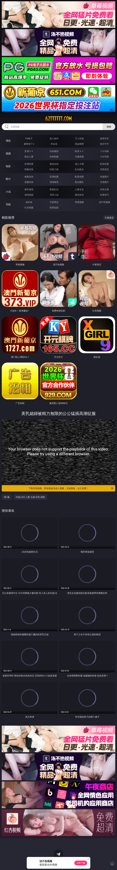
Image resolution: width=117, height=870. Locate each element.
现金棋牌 (79, 143)
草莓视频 (79, 202)
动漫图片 (104, 176)
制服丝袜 (28, 169)
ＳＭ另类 (104, 156)
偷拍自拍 (54, 163)
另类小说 (54, 194)
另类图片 (104, 182)
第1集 (7, 497)
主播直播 (79, 156)
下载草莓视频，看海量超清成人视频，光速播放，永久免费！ (71, 488)
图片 (8, 179)
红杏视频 (28, 207)
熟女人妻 (28, 156)
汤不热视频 (104, 202)
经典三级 (54, 169)
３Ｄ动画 (104, 151)
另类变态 (104, 169)
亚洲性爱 (28, 163)
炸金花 (54, 143)
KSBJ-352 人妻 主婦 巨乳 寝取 (30, 497)
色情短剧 (54, 207)
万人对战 (79, 138)
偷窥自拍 (28, 176)
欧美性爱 (104, 163)
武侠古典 (104, 189)
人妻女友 (79, 189)
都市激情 (28, 189)
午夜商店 (54, 202)
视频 (8, 153)
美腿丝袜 (28, 182)
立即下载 (80, 862)
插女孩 (29, 202)
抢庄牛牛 (104, 143)
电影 (8, 166)
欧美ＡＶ (79, 151)
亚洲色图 (54, 176)
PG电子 (29, 138)
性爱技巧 (104, 194)
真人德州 (54, 138)
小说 (8, 191)
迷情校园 (28, 194)
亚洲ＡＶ (28, 151)
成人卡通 (79, 163)
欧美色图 (79, 176)
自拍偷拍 (54, 151)
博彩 (8, 140)
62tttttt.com (58, 118)
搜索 (109, 126)
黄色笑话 (79, 194)
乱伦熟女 (79, 169)
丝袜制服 (54, 156)
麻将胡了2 (29, 143)
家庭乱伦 (54, 189)
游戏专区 (104, 138)
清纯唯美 (54, 182)
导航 (8, 204)
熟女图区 (79, 182)
